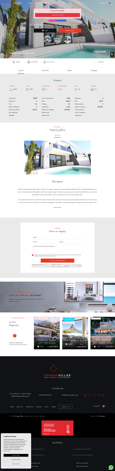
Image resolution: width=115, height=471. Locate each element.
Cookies (36, 416)
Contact (81, 3)
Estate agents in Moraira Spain (32, 463)
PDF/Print (33, 62)
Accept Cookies (16, 455)
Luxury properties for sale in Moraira (82, 449)
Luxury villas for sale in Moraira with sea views (33, 449)
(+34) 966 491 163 (45, 395)
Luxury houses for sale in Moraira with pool (33, 455)
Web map (42, 416)
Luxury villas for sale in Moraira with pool (82, 455)
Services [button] (56, 3)
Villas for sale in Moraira (82, 463)
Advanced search (57, 15)
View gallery (70, 30)
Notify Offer (49, 62)
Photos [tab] (57, 135)
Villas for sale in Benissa (82, 466)
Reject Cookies (15, 464)
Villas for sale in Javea (32, 466)
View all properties (16, 342)
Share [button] (16, 62)
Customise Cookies (16, 459)
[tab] (21, 70)
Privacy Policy (69, 254)
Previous (26, 157)
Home (30, 3)
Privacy (30, 416)
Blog (63, 3)
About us (37, 3)
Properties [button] (46, 3)
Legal (25, 416)
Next (88, 157)
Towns (70, 3)
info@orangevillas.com (70, 395)
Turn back (99, 62)
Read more (57, 207)
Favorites (103, 3)
